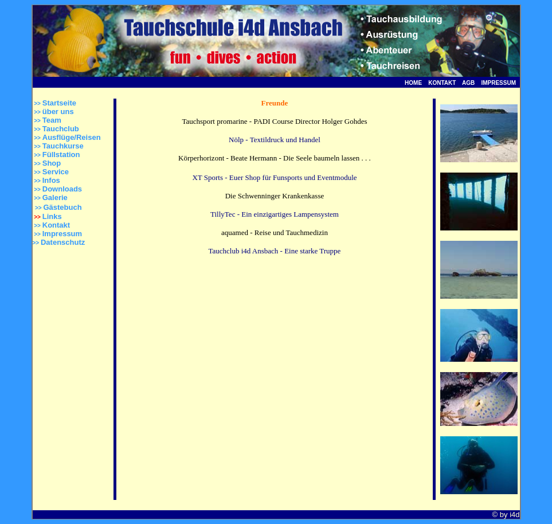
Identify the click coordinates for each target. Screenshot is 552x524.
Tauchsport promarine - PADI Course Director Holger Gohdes (274, 121)
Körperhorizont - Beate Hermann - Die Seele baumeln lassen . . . (274, 158)
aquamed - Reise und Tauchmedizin (274, 232)
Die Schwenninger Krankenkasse (274, 195)
